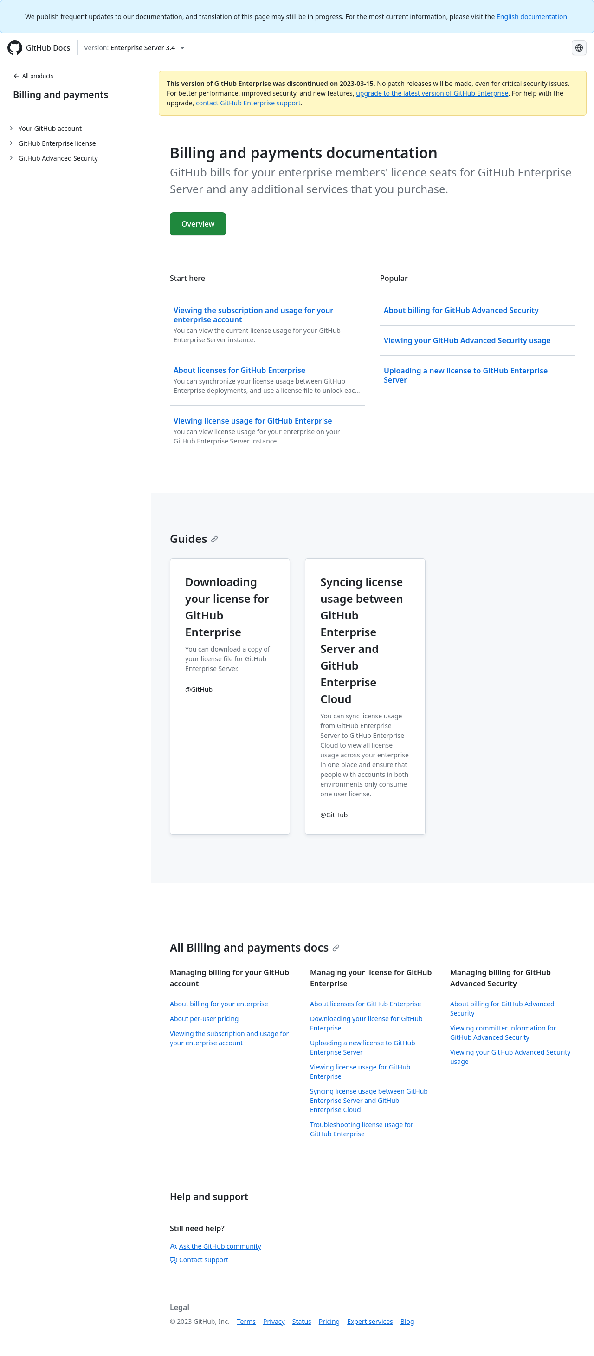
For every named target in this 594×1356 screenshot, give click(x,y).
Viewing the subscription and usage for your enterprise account (229, 1038)
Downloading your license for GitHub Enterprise (366, 1023)
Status (301, 1321)
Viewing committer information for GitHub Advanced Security (503, 1033)
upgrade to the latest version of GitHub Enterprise (432, 93)
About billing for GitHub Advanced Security (502, 1008)
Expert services (370, 1321)
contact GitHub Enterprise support (248, 102)
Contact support (199, 1259)
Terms (246, 1321)
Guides (194, 538)
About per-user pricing (204, 1018)
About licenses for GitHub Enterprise (365, 1003)
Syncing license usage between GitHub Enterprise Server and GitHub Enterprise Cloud (369, 1100)
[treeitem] (79, 128)
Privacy (274, 1321)
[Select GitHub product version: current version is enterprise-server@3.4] (134, 47)
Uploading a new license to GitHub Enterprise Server (362, 1047)
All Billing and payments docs (255, 947)
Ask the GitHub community (215, 1246)
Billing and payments (60, 94)
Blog (407, 1321)
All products (33, 76)
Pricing (329, 1321)
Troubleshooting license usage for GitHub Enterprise (361, 1129)
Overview (197, 224)
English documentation (532, 16)
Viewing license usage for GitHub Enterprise (360, 1072)
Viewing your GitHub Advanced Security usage (510, 1057)
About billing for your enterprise (219, 1003)
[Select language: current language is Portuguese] (579, 47)
